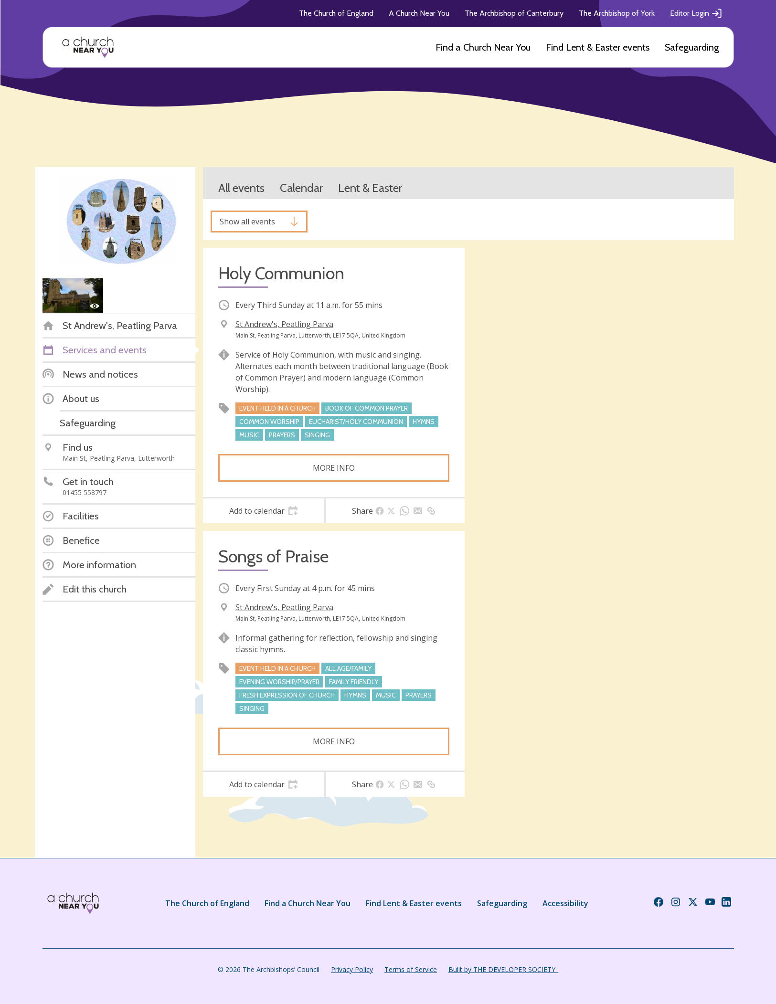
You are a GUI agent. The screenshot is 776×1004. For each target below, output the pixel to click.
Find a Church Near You (483, 47)
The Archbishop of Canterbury (514, 13)
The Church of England (336, 13)
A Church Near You (419, 13)
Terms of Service (410, 969)
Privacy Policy (352, 969)
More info (334, 468)
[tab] (264, 510)
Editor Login (696, 13)
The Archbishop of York (617, 13)
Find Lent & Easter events (597, 47)
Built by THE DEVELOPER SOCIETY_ (503, 969)
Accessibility (565, 903)
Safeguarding (692, 47)
